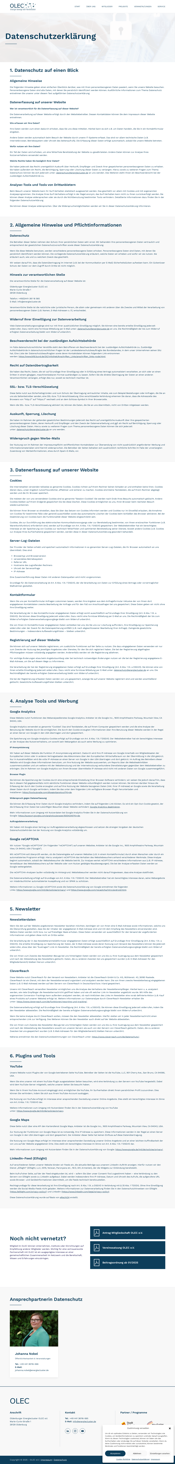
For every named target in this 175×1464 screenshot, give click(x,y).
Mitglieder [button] (107, 6)
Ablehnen (137, 1453)
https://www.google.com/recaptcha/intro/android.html (98, 890)
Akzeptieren (115, 1453)
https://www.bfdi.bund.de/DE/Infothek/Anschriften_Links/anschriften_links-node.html (62, 356)
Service (161, 6)
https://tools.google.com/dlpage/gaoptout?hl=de (47, 792)
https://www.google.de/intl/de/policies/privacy (40, 1111)
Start (77, 6)
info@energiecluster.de (84, 1421)
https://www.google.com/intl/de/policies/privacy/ (41, 890)
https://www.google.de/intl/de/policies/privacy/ (139, 1149)
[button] (170, 1428)
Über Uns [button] (90, 6)
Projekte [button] (123, 6)
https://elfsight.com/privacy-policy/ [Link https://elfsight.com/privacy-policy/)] (28, 1191)
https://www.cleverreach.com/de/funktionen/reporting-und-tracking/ (52, 1001)
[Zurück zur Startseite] (23, 6)
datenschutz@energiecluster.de (72, 173)
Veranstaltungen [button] (142, 6)
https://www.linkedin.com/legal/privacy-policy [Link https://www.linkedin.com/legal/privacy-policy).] (85, 1191)
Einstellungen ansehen (160, 1453)
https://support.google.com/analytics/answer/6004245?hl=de (49, 815)
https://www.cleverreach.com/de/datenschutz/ (115, 1037)
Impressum (155, 1459)
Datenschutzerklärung (140, 1459)
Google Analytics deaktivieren (105, 807)
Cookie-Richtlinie (123, 1459)
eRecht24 (65, 1197)
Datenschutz (60, 1460)
